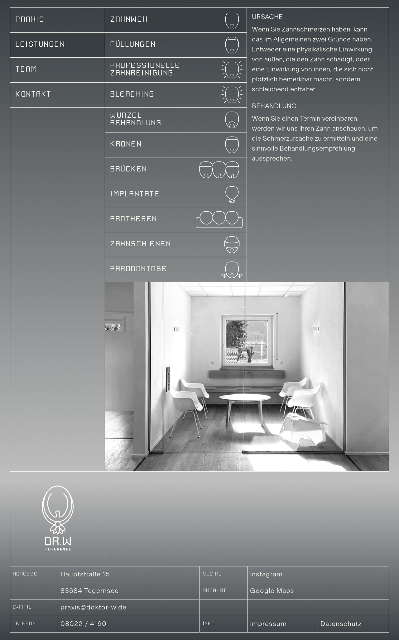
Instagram (266, 574)
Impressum (268, 624)
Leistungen (40, 45)
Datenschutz (341, 624)
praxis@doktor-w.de (93, 607)
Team (26, 70)
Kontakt (33, 95)
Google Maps (272, 591)
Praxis (29, 20)
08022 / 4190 (83, 624)
